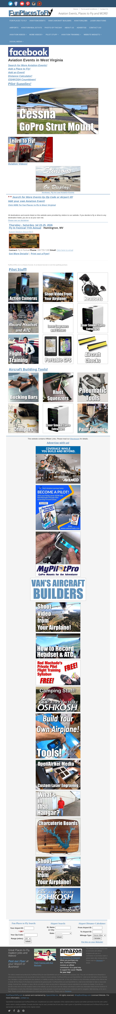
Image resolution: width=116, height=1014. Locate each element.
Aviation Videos (18, 34)
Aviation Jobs (80, 20)
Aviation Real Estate (31, 27)
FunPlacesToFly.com (14, 995)
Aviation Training (71, 34)
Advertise (81, 27)
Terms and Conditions (89, 9)
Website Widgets (92, 34)
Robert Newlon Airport (19, 231)
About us (69, 27)
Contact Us (104, 9)
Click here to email (65, 250)
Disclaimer (68, 991)
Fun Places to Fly (18, 20)
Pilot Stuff (52, 34)
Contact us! (95, 27)
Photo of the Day (53, 27)
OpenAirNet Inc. (52, 995)
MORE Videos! (36, 34)
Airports (14, 27)
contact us (25, 998)
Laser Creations (98, 20)
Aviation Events (37, 20)
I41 (31, 231)
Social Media (17, 41)
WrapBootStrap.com (83, 995)
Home (75, 9)
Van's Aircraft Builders (59, 20)
